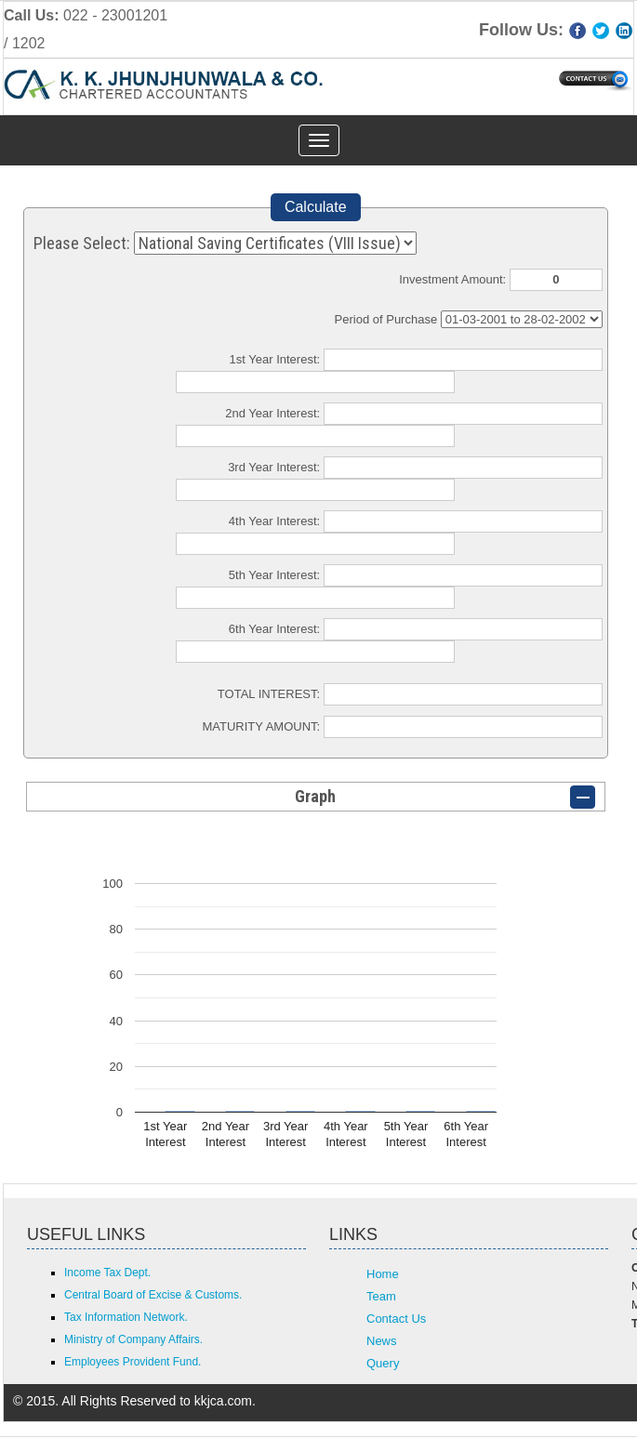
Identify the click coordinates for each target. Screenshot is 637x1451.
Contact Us (396, 1319)
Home (382, 1274)
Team (381, 1296)
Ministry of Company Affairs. (133, 1339)
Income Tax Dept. (107, 1272)
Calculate (316, 207)
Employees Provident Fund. (132, 1361)
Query (382, 1363)
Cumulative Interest (522, 319)
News (381, 1341)
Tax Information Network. (126, 1317)
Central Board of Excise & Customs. (153, 1294)
